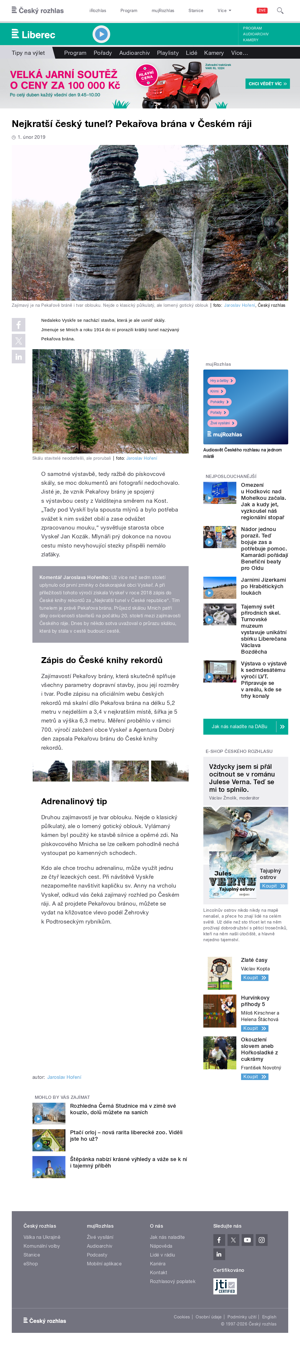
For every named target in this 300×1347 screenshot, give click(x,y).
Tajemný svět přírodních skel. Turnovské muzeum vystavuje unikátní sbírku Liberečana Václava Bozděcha (263, 629)
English (269, 1317)
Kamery (250, 40)
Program (119, 10)
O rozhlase (201, 10)
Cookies (182, 1317)
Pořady (103, 53)
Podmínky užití (242, 1317)
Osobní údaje (209, 1317)
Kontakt (158, 1272)
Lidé (191, 53)
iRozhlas (95, 10)
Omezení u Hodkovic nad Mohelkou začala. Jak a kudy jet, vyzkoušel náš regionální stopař (263, 501)
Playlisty (168, 53)
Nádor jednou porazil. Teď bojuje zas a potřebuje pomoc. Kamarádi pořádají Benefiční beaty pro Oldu (264, 548)
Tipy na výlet (28, 53)
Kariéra (157, 1264)
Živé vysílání (222, 423)
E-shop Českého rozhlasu (239, 751)
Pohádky (219, 402)
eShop (31, 1264)
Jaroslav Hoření (239, 305)
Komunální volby (42, 1246)
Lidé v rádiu (162, 1255)
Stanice (175, 10)
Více (239, 53)
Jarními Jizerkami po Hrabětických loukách (263, 586)
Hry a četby (221, 381)
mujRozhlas (148, 10)
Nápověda (161, 1246)
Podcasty (97, 1255)
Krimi (216, 391)
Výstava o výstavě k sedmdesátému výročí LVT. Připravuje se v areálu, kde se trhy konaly (264, 679)
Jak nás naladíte (167, 1237)
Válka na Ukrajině (42, 1237)
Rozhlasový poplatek (172, 1281)
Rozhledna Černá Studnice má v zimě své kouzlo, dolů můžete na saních (123, 1109)
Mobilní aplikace (104, 1264)
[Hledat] (280, 10)
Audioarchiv (255, 34)
